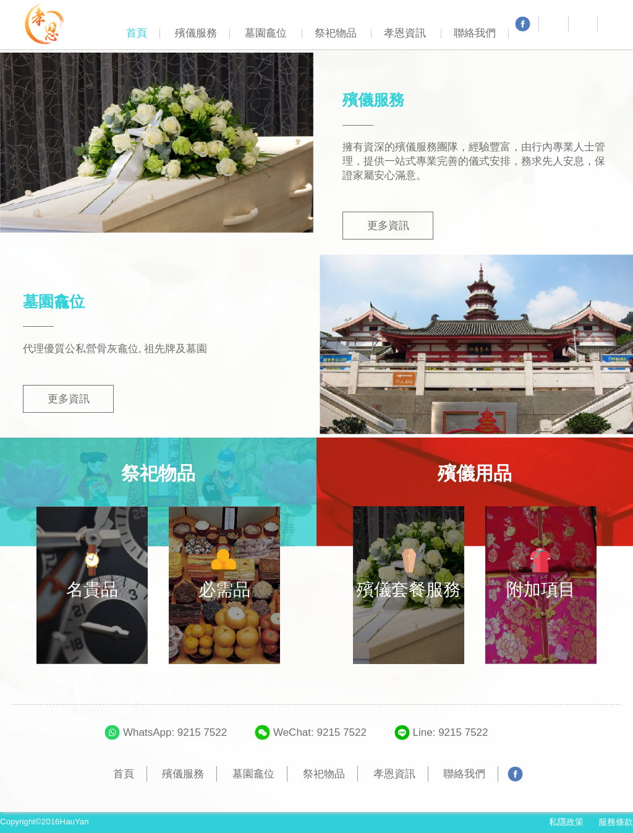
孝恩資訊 (405, 33)
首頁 (136, 33)
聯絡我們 (475, 33)
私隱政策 (566, 822)
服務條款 (615, 822)
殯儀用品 (475, 473)
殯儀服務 (196, 33)
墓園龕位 (266, 33)
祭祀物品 (336, 33)
